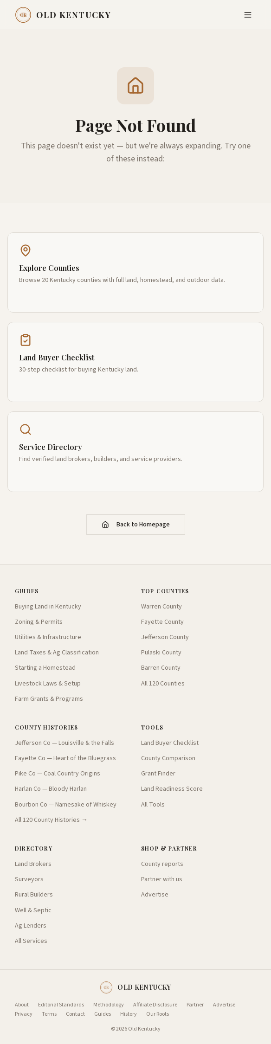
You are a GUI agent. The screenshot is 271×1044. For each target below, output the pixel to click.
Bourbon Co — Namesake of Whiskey (65, 804)
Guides (102, 1014)
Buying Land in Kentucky (48, 606)
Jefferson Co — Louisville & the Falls (64, 743)
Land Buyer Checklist (170, 743)
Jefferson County (165, 637)
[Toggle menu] (247, 14)
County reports (162, 864)
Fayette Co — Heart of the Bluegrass (65, 758)
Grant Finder (158, 773)
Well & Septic (33, 910)
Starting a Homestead (45, 668)
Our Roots (157, 1014)
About (22, 1005)
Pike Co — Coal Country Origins (57, 773)
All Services (31, 941)
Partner (195, 1005)
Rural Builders (34, 894)
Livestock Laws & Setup (48, 683)
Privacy (23, 1014)
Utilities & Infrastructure (48, 637)
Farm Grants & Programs (49, 699)
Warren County (161, 606)
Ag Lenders (30, 925)
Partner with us (161, 879)
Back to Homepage (136, 524)
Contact (75, 1014)
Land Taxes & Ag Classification (57, 652)
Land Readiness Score (172, 789)
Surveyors (29, 879)
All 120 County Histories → (51, 820)
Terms (49, 1014)
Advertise (154, 894)
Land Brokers (33, 864)
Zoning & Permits (39, 622)
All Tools (153, 804)
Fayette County (162, 622)
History (128, 1014)
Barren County (161, 668)
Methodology (108, 1005)
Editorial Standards (61, 1005)
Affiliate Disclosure (155, 1005)
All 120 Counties (163, 683)
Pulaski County (161, 652)
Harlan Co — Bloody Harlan (51, 789)
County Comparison (168, 758)
